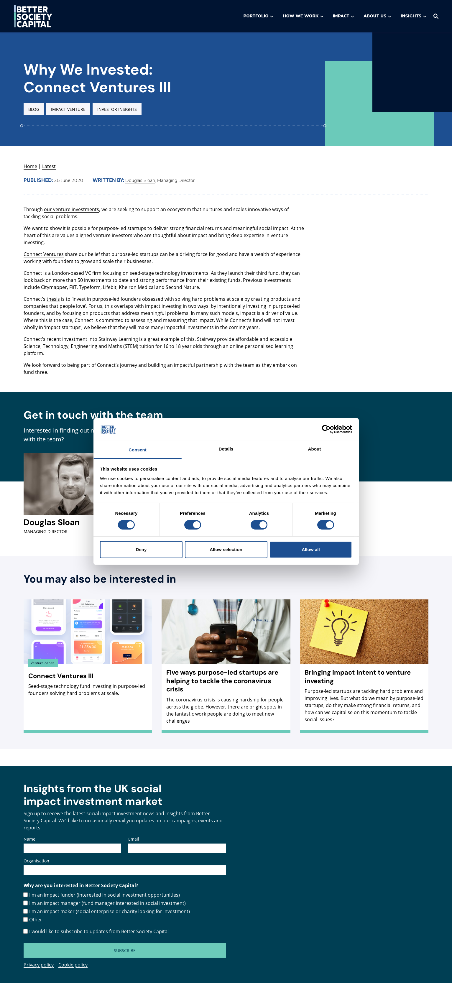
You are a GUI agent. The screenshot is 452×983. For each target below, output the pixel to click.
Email (133, 839)
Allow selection (226, 549)
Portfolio (258, 16)
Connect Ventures (44, 254)
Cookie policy (73, 964)
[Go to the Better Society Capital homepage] (33, 16)
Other (35, 919)
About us (377, 16)
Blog (33, 109)
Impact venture (68, 109)
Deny (141, 549)
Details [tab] (226, 448)
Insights (413, 16)
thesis (53, 299)
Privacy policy (39, 964)
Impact (343, 16)
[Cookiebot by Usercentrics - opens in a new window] (326, 429)
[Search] (435, 16)
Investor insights (117, 109)
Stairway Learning (118, 339)
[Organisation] (125, 870)
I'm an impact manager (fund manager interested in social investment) (107, 903)
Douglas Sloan (140, 180)
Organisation (36, 861)
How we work (303, 16)
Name (29, 839)
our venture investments (71, 209)
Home (30, 166)
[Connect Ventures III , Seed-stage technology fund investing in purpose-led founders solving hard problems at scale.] (88, 651)
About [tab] (314, 448)
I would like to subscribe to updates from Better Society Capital (99, 931)
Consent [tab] (138, 449)
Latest (49, 166)
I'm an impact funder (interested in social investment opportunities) (104, 895)
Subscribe (125, 950)
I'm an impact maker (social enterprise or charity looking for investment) (109, 911)
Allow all (311, 549)
